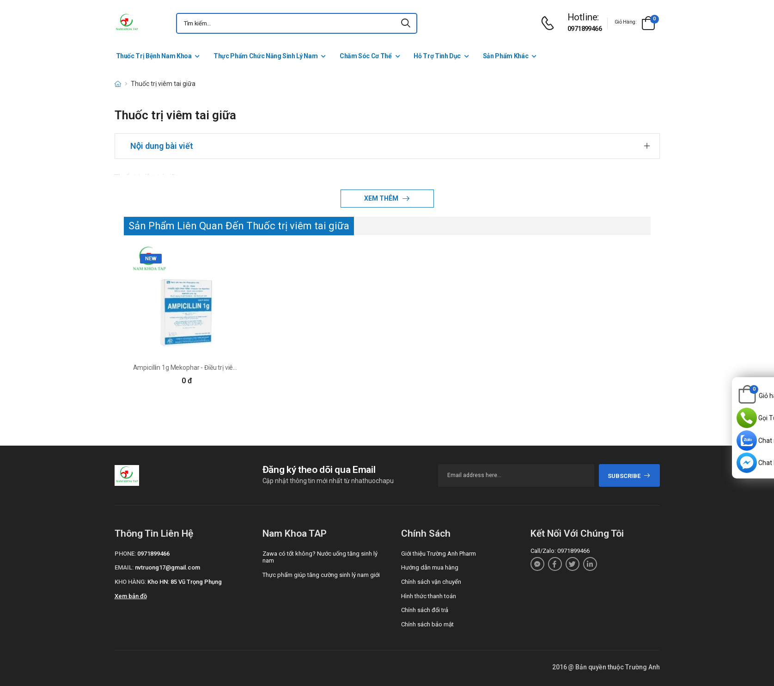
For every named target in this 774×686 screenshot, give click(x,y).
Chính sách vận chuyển (431, 581)
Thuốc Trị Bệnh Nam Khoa (154, 56)
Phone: (125, 553)
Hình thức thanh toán (428, 596)
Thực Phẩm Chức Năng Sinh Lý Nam (265, 56)
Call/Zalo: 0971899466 (560, 550)
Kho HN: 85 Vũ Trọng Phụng (184, 581)
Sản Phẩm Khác (505, 56)
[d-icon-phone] (550, 23)
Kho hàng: (130, 581)
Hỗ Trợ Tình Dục (437, 56)
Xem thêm (382, 198)
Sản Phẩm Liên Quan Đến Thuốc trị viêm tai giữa (238, 226)
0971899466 (584, 28)
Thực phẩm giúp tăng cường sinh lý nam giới (321, 574)
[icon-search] (406, 23)
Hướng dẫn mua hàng (429, 567)
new (151, 259)
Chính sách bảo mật (427, 624)
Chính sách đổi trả (424, 609)
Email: (124, 567)
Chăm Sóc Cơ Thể (366, 56)
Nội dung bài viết (161, 146)
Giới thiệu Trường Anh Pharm (438, 553)
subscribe (629, 475)
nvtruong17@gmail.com (167, 567)
